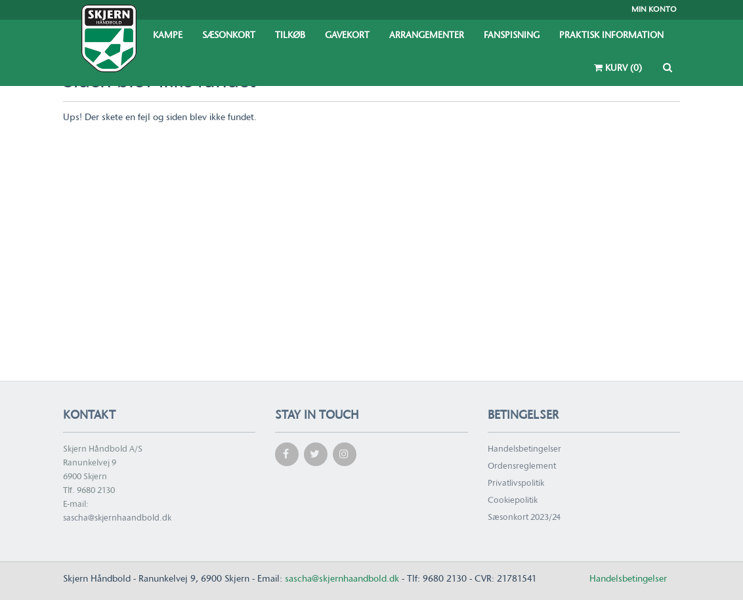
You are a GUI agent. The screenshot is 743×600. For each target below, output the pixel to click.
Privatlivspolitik (516, 483)
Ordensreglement (522, 466)
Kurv (618, 68)
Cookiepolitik (513, 500)
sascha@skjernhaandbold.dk (117, 518)
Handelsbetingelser (524, 449)
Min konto (654, 10)
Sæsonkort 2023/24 (524, 517)
